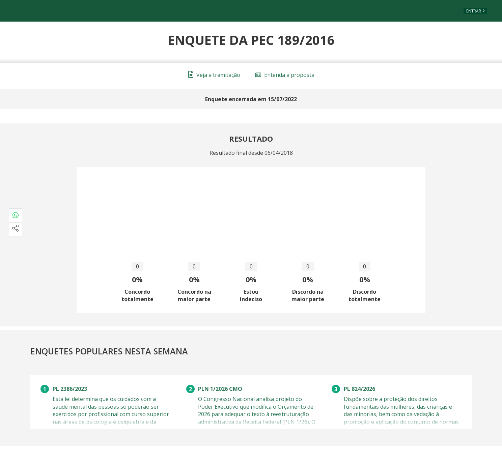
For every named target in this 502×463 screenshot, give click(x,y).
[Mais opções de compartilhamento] (15, 229)
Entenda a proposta (284, 75)
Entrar (473, 11)
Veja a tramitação (214, 75)
